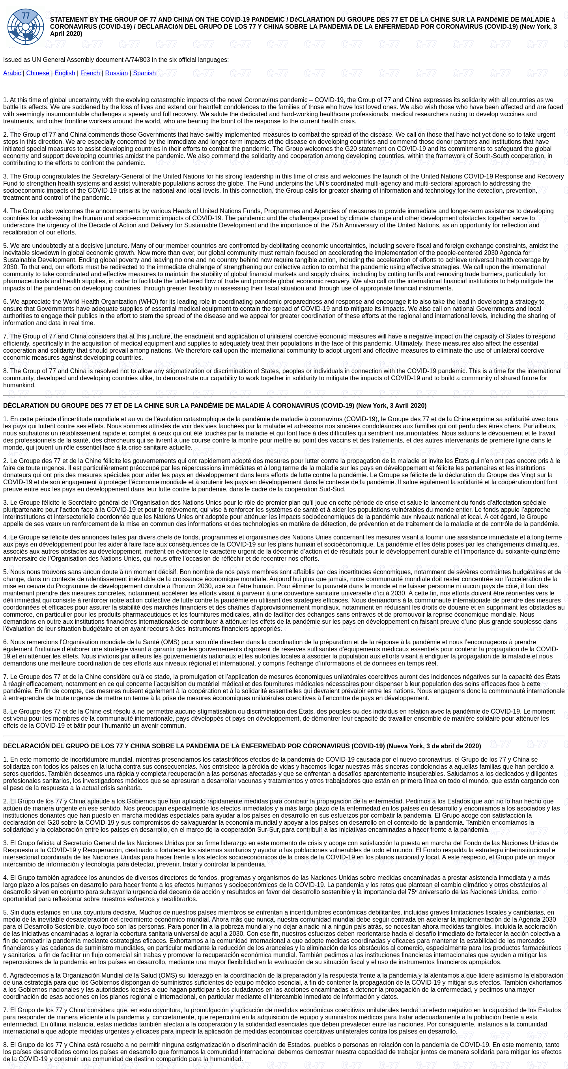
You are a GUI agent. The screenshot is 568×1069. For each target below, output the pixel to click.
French (90, 73)
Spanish (144, 73)
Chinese (37, 73)
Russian (116, 73)
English (64, 73)
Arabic (12, 73)
